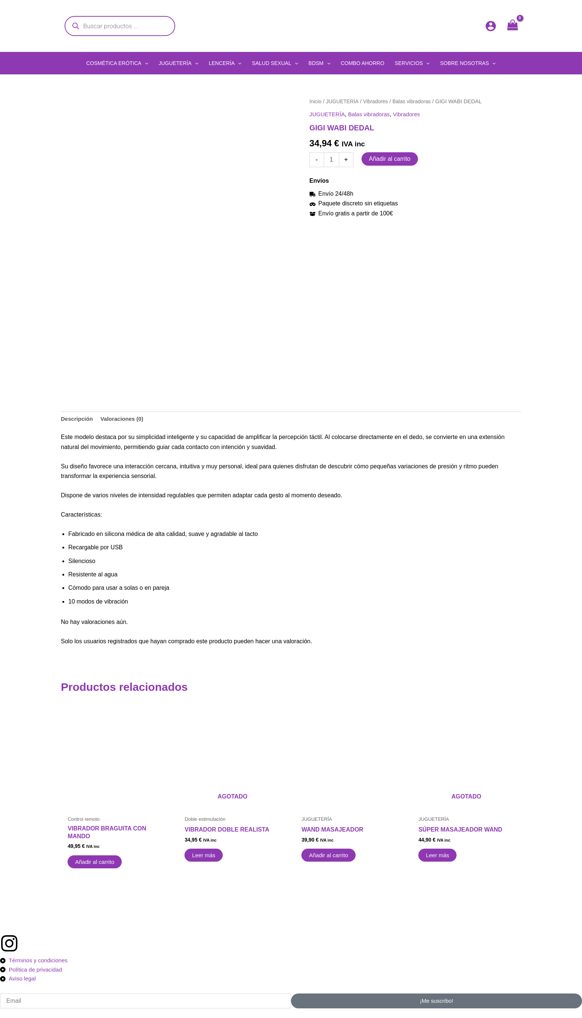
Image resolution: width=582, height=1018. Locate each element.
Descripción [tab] (78, 416)
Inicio (316, 101)
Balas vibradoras (416, 101)
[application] (144, 63)
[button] (117, 63)
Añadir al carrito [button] (96, 861)
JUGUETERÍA (344, 101)
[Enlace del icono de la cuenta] (490, 26)
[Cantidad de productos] (331, 159)
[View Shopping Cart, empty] (512, 26)
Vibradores (379, 101)
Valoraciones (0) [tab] (125, 416)
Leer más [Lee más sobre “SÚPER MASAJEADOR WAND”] (438, 854)
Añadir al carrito (390, 159)
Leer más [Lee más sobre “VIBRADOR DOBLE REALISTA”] (204, 854)
